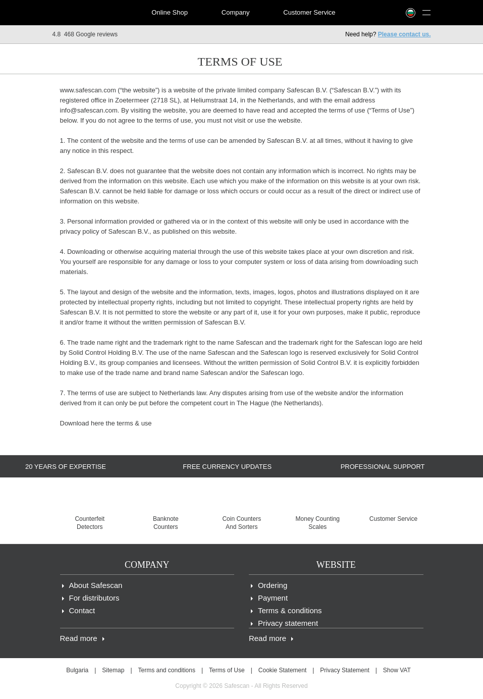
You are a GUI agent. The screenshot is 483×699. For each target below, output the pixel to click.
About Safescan (96, 585)
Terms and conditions (166, 670)
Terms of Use (227, 670)
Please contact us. (404, 34)
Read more (78, 638)
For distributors (94, 598)
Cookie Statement (282, 670)
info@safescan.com (89, 110)
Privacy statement (288, 623)
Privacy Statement (344, 670)
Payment (273, 598)
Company (236, 12)
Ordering (272, 585)
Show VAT (397, 670)
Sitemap (113, 670)
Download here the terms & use (106, 423)
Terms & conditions (290, 610)
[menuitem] (87, 12)
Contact (82, 610)
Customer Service (309, 12)
